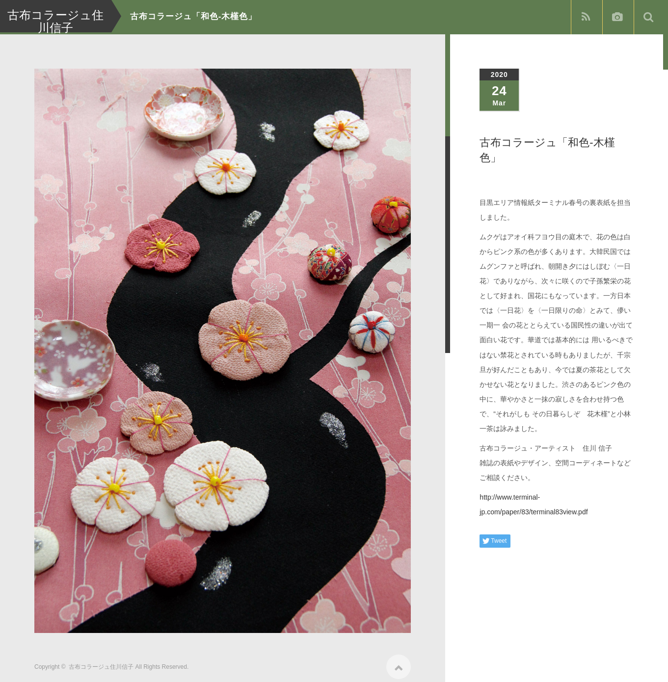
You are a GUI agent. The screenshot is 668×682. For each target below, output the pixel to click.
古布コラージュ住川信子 (101, 663)
